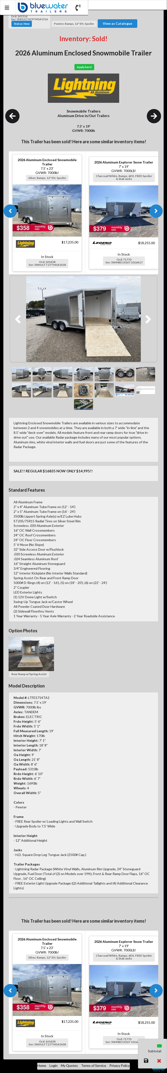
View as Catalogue (117, 23)
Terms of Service (93, 1065)
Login (53, 1065)
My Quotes (69, 1065)
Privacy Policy (119, 1065)
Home (41, 1065)
